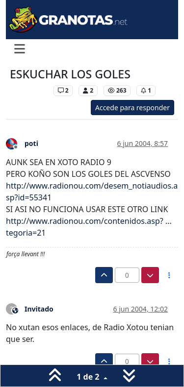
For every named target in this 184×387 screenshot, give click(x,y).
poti (31, 143)
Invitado (39, 309)
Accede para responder (132, 107)
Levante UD (29, 90)
